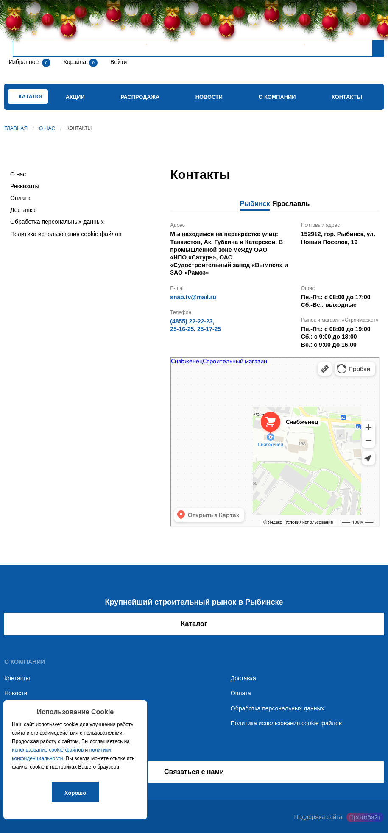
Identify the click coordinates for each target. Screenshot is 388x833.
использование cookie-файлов (48, 750)
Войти (118, 62)
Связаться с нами (194, 771)
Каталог (194, 623)
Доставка (23, 209)
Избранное (23, 62)
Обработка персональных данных (57, 221)
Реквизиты (24, 186)
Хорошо (75, 793)
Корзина (76, 62)
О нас (47, 128)
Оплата (20, 198)
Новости (209, 97)
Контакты (347, 97)
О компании (277, 97)
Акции (75, 97)
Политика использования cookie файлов (65, 234)
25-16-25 (182, 329)
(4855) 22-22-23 (191, 321)
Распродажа (139, 97)
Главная (16, 128)
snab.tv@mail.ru (193, 297)
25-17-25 (209, 329)
